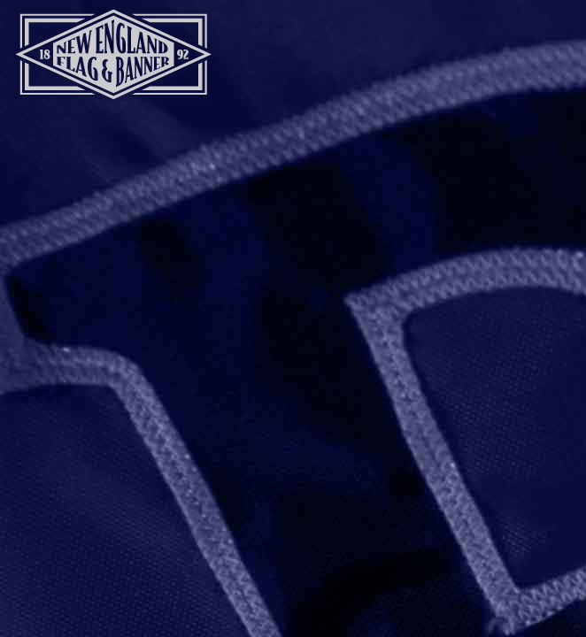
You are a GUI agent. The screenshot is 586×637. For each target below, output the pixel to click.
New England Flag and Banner (113, 54)
